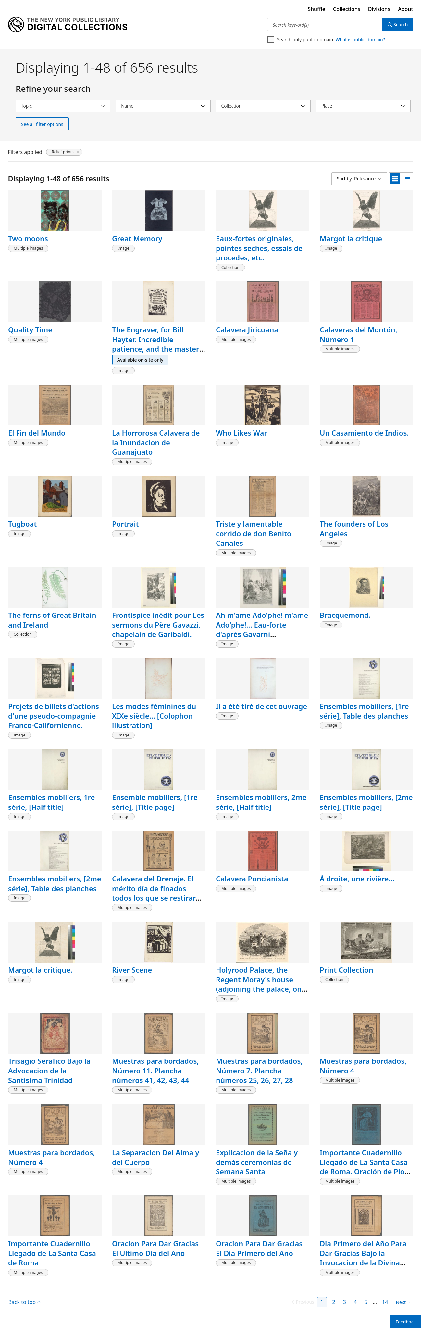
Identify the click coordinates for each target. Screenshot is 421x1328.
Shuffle (316, 9)
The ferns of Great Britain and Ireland (52, 619)
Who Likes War (241, 432)
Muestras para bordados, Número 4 (363, 1065)
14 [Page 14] (385, 1302)
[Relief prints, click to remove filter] (64, 152)
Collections (346, 9)
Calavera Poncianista (252, 878)
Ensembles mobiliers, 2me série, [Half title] (261, 802)
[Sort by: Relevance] (359, 178)
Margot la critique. (40, 970)
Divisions (379, 9)
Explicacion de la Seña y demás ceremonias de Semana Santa (257, 1161)
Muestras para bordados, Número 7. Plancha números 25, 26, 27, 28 (259, 1070)
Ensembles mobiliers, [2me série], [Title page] (366, 802)
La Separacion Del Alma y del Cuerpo (155, 1157)
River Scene (132, 970)
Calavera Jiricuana (247, 329)
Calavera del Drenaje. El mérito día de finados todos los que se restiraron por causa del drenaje (158, 893)
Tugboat (22, 524)
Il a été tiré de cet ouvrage (261, 706)
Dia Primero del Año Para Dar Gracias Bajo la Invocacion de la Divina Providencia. (363, 1257)
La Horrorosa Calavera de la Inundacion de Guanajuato (156, 442)
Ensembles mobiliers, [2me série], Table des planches (54, 883)
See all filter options (42, 124)
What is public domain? (360, 39)
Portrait (125, 524)
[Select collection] (263, 106)
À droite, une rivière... (357, 878)
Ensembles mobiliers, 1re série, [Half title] (51, 802)
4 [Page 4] (355, 1302)
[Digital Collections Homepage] (67, 25)
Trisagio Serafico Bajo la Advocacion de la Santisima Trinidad (49, 1070)
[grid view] (395, 178)
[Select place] (363, 106)
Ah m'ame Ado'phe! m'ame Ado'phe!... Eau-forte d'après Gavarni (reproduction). (262, 629)
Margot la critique (351, 238)
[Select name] (163, 106)
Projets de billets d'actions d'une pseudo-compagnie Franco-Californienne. (53, 715)
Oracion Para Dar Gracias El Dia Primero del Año (259, 1248)
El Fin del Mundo (37, 432)
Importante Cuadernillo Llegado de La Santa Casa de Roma (52, 1252)
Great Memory (137, 238)
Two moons (28, 238)
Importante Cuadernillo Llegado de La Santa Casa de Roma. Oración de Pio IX (364, 1166)
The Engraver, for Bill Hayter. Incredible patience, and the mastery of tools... (157, 344)
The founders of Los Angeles (354, 528)
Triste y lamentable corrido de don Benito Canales (253, 533)
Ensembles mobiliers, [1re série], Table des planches (364, 711)
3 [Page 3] (344, 1302)
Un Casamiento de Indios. (364, 432)
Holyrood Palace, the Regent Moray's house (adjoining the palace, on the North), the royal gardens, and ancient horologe (259, 994)
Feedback (406, 1322)
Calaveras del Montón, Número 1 (358, 334)
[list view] (407, 178)
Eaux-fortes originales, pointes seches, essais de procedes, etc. (259, 247)
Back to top (24, 1302)
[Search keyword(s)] (324, 24)
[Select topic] (63, 106)
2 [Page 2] (333, 1302)
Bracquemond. (345, 615)
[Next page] (401, 1302)
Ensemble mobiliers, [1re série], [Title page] (155, 802)
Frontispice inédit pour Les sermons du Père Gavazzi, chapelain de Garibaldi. (158, 624)
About (405, 9)
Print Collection (346, 970)
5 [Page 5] (366, 1302)
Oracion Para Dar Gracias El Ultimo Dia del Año (155, 1248)
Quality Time (30, 329)
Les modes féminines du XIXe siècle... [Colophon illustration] (154, 715)
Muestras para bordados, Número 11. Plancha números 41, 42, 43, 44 (155, 1070)
